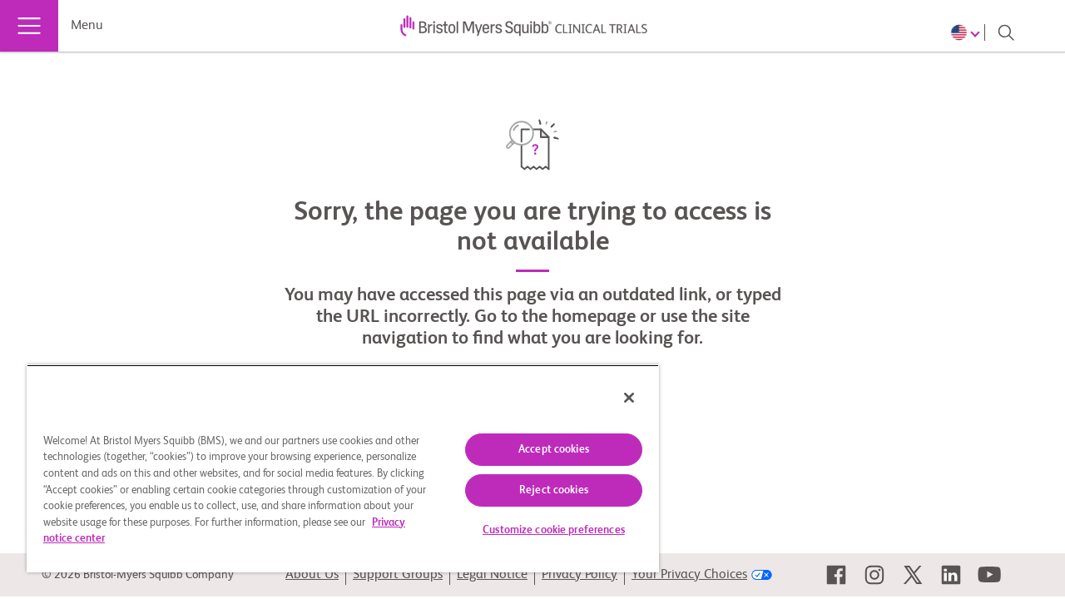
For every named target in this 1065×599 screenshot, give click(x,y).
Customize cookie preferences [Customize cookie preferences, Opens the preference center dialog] (541, 530)
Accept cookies (541, 449)
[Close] (614, 397)
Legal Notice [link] (492, 575)
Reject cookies (541, 490)
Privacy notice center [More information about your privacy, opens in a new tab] (161, 538)
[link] (836, 574)
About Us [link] (312, 575)
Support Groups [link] (398, 575)
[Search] (1006, 32)
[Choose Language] (967, 32)
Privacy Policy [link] (579, 575)
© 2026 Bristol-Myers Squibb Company (138, 575)
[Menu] (29, 26)
